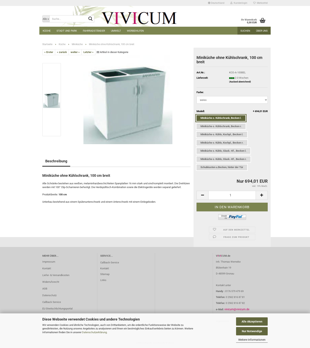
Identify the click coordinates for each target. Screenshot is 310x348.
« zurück (62, 52)
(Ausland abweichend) (240, 81)
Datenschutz (49, 295)
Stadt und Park (67, 30)
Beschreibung (56, 161)
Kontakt (46, 268)
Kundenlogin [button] (238, 3)
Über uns (262, 30)
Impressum (48, 261)
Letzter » (88, 52)
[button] (216, 3)
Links (103, 280)
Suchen (245, 30)
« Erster (48, 52)
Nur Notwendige (252, 331)
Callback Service (51, 302)
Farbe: (200, 92)
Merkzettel (260, 3)
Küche (47, 30)
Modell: (232, 111)
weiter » (75, 52)
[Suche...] (45, 18)
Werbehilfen (135, 30)
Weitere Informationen (252, 339)
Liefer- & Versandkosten (55, 275)
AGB (44, 288)
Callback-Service (109, 262)
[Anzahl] (232, 195)
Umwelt (116, 30)
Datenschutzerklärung (94, 332)
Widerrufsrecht (50, 281)
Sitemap (105, 274)
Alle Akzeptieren (252, 321)
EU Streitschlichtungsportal (57, 308)
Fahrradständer (94, 30)
